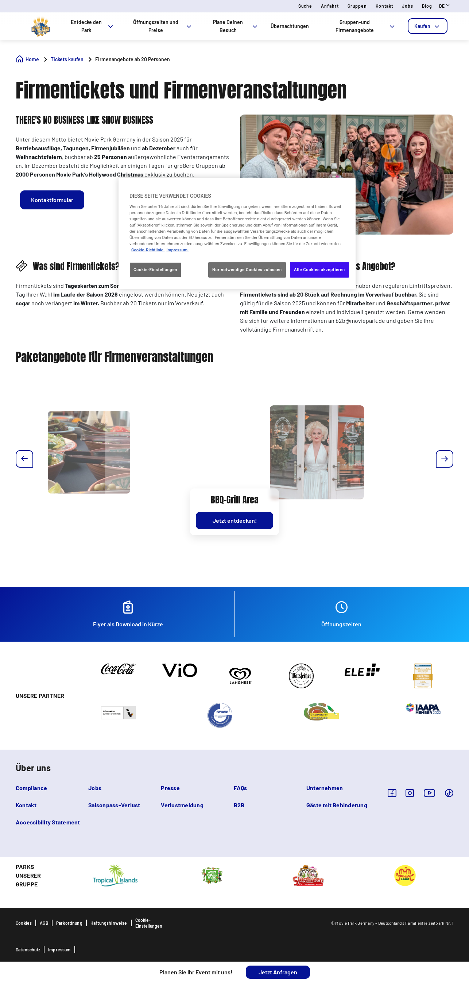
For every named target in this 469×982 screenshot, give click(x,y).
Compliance (31, 787)
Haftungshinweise (108, 922)
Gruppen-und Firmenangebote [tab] (366, 26)
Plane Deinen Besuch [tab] (236, 26)
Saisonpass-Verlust (114, 804)
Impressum (59, 949)
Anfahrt (330, 5)
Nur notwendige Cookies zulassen (247, 269)
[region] (237, 233)
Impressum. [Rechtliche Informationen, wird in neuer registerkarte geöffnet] (177, 249)
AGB (44, 922)
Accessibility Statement (48, 822)
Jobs (407, 5)
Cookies (24, 922)
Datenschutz (28, 949)
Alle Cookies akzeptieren (319, 269)
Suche (305, 5)
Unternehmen (324, 787)
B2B (239, 804)
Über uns (33, 767)
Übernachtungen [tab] (290, 26)
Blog (427, 5)
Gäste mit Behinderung (336, 804)
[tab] (427, 26)
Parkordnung (69, 922)
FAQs (240, 787)
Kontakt (384, 5)
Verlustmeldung (182, 804)
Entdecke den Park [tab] (92, 26)
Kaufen (427, 26)
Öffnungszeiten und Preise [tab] (163, 26)
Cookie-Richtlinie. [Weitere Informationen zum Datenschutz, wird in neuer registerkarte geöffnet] (147, 249)
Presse (170, 787)
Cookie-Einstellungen (148, 922)
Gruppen (357, 5)
